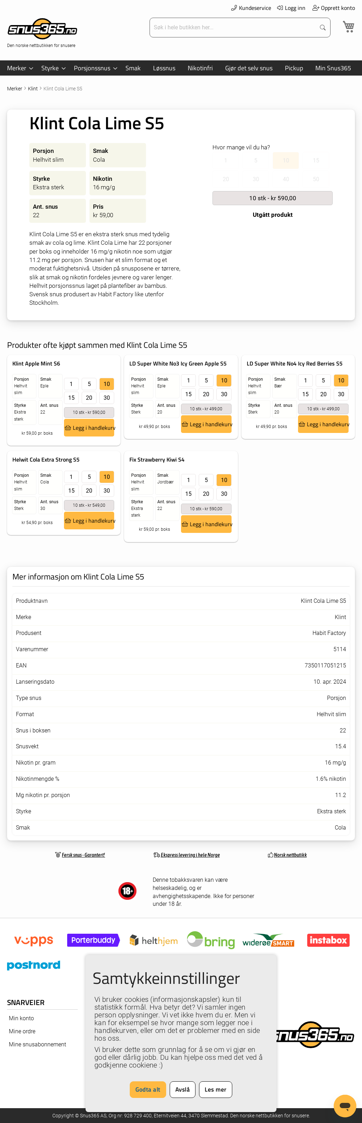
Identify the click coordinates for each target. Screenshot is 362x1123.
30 (107, 397)
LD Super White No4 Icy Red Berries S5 (295, 363)
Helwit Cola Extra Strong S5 (46, 459)
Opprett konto (333, 8)
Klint (33, 88)
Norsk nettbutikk (290, 855)
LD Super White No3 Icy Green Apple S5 (178, 363)
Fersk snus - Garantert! (83, 855)
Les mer (216, 1089)
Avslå (182, 1089)
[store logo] (42, 32)
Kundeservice (250, 8)
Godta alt (147, 1089)
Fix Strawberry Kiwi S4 (157, 459)
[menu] (181, 68)
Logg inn (291, 8)
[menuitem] (18, 68)
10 (107, 384)
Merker (15, 88)
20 (89, 397)
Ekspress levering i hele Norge (190, 855)
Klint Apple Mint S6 (36, 363)
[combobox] (233, 27)
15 (71, 397)
